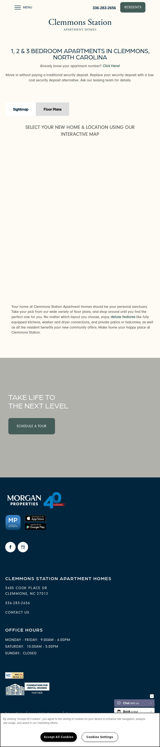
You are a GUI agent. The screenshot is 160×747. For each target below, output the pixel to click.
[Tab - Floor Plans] (52, 109)
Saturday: (14, 646)
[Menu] (23, 7)
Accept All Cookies (59, 737)
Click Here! (111, 66)
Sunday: (13, 653)
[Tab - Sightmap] (20, 109)
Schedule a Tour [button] (32, 426)
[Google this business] (23, 547)
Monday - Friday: (21, 640)
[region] (80, 730)
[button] (133, 7)
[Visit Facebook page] (10, 547)
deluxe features (123, 317)
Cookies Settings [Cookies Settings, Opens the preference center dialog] (99, 737)
